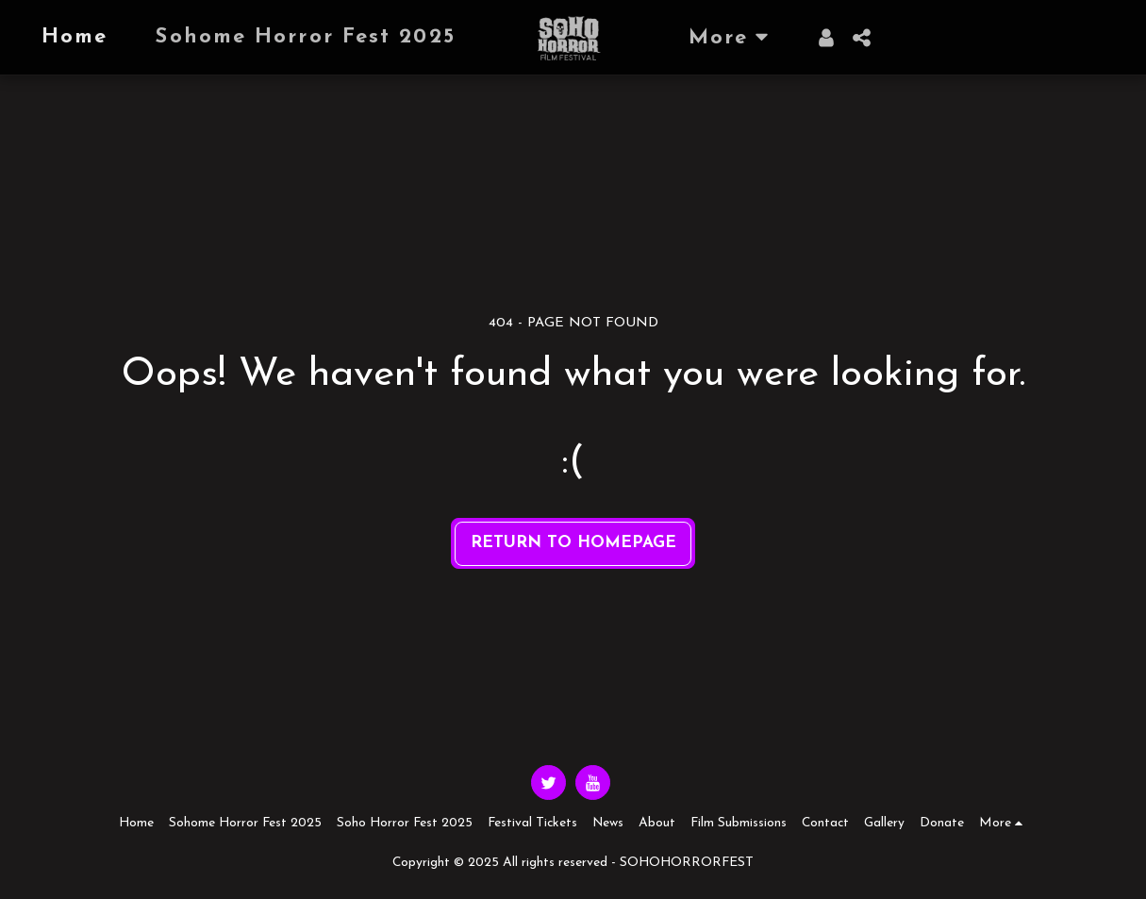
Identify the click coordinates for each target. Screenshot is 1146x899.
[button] (862, 37)
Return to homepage (573, 543)
